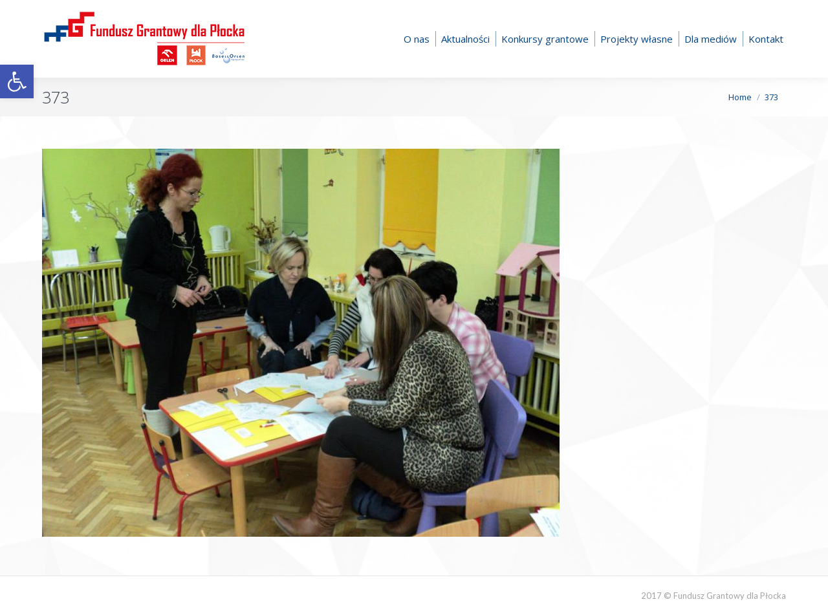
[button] (17, 81)
